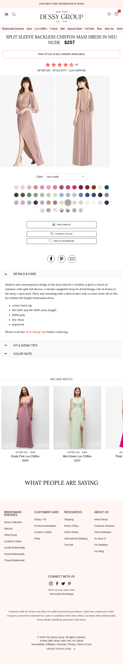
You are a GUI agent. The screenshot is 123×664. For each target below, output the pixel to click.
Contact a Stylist (42, 532)
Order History (71, 532)
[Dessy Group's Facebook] (58, 583)
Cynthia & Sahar (13, 541)
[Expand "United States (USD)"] (61, 648)
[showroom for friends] (109, 14)
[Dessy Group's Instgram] (52, 583)
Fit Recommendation (45, 526)
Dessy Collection (13, 522)
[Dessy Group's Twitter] (65, 583)
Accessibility (37, 644)
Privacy (72, 644)
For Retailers (101, 545)
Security (61, 644)
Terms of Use (84, 644)
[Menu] (6, 14)
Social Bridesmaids (14, 554)
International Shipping (76, 538)
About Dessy (101, 519)
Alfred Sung (10, 535)
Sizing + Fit (40, 519)
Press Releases (102, 532)
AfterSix (8, 528)
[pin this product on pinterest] (61, 259)
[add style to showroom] (61, 241)
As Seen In (100, 538)
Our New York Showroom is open (61, 3)
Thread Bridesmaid (14, 560)
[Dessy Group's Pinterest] (71, 583)
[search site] (13, 14)
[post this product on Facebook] (51, 259)
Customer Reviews (104, 526)
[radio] (48, 64)
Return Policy (71, 526)
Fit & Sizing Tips (35, 332)
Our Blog (99, 551)
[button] (27, 121)
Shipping (69, 519)
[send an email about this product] (72, 259)
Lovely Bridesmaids (14, 547)
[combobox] (63, 177)
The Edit (68, 545)
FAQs (37, 538)
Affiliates (50, 644)
